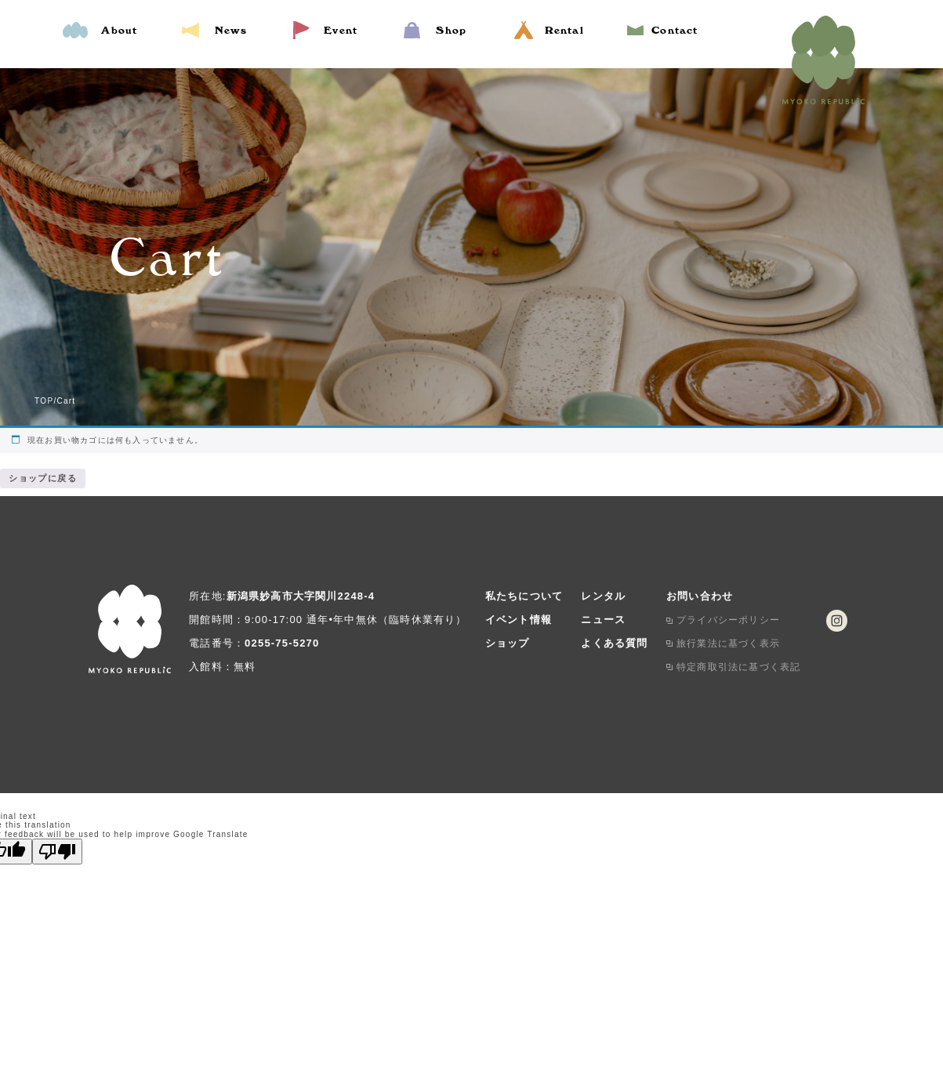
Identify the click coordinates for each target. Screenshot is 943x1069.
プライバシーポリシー (728, 617)
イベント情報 (518, 617)
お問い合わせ (699, 594)
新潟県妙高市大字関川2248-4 (301, 594)
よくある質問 (614, 641)
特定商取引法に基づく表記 (738, 664)
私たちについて (524, 594)
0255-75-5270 (282, 641)
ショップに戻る (38, 477)
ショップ (507, 641)
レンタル (603, 594)
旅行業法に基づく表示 (728, 641)
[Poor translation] (57, 849)
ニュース (603, 617)
